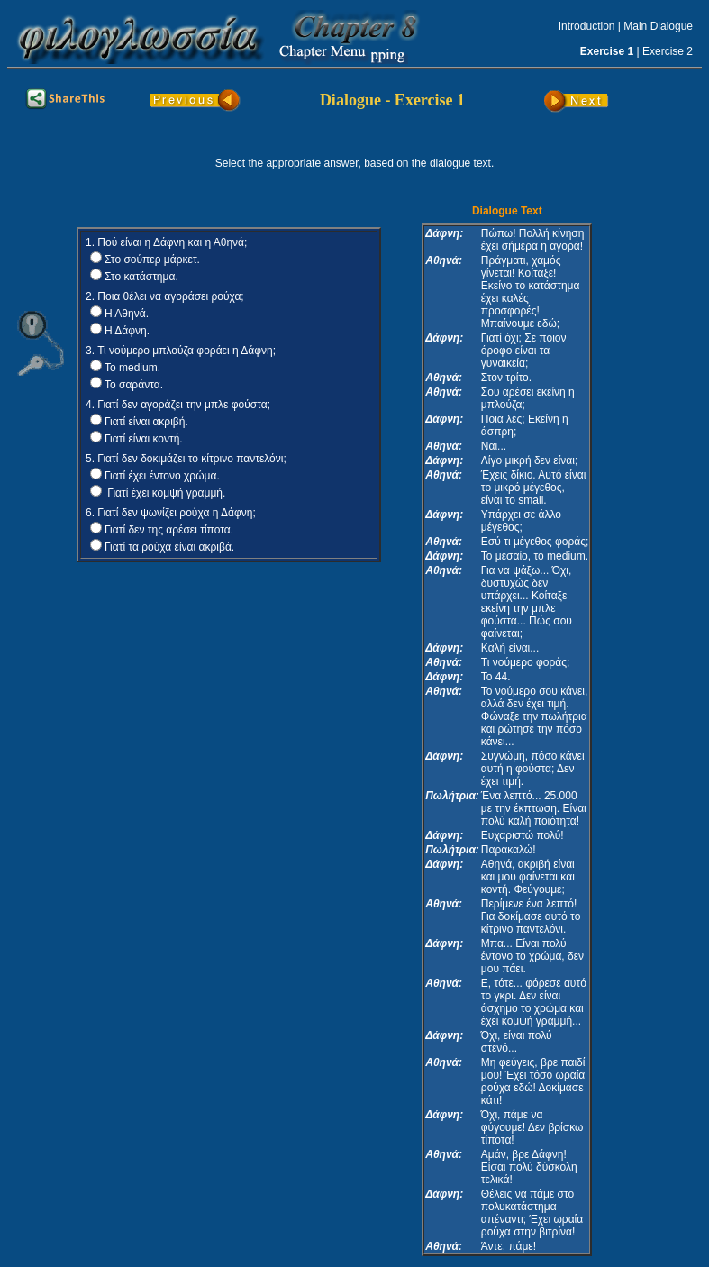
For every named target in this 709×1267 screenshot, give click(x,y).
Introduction (587, 26)
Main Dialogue (658, 26)
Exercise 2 (667, 51)
